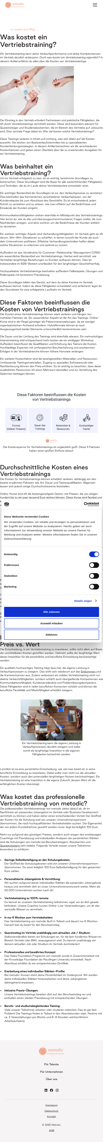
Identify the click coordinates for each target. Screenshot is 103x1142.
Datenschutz (51, 1111)
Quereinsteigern (10, 845)
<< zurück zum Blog (22, 29)
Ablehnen (51, 634)
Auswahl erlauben (51, 623)
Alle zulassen (51, 611)
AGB (51, 1130)
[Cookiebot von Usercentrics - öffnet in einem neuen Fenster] (83, 504)
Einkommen (88, 671)
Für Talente (51, 1064)
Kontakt (51, 1116)
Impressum (51, 1105)
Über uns (51, 1079)
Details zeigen (83, 600)
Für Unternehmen (51, 1071)
